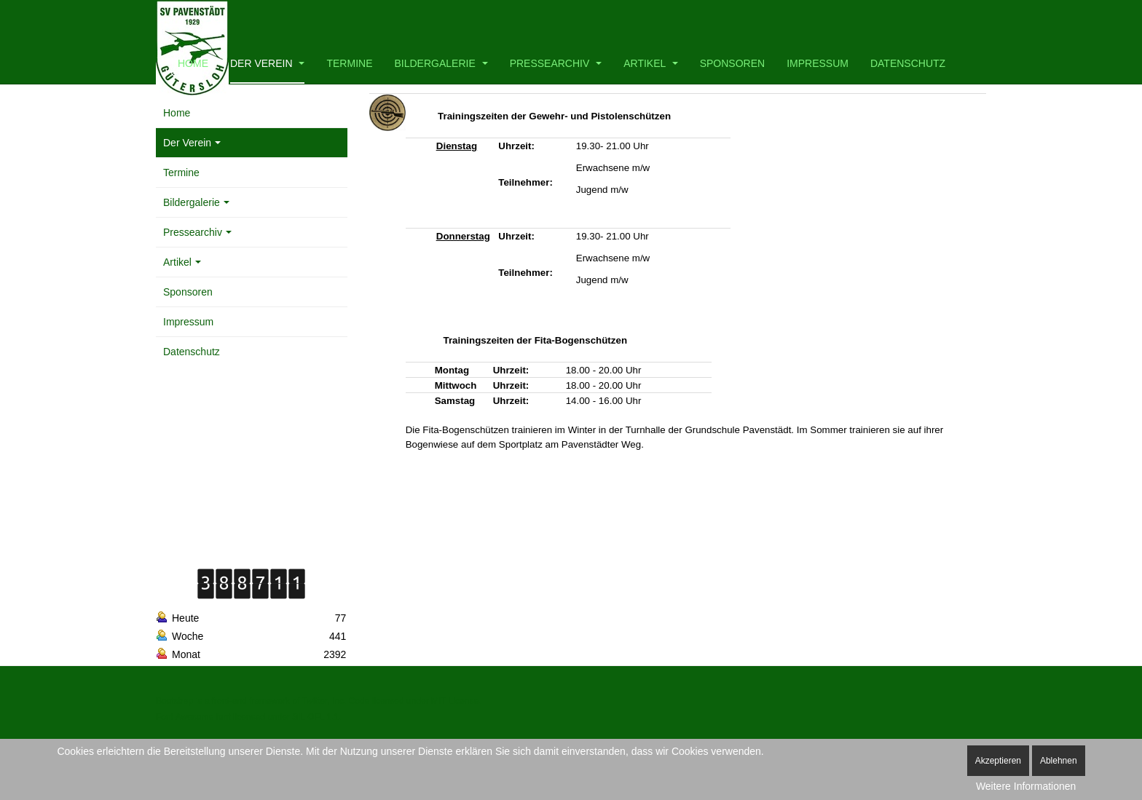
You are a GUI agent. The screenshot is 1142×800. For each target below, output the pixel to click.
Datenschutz (907, 63)
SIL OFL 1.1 (315, 717)
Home (193, 63)
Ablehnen (1058, 761)
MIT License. (456, 701)
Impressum (817, 63)
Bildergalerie (440, 63)
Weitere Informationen (1026, 786)
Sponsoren (732, 63)
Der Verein (267, 63)
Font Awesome (184, 717)
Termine (349, 63)
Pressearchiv (556, 63)
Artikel (650, 63)
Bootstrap (174, 701)
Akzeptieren (998, 761)
